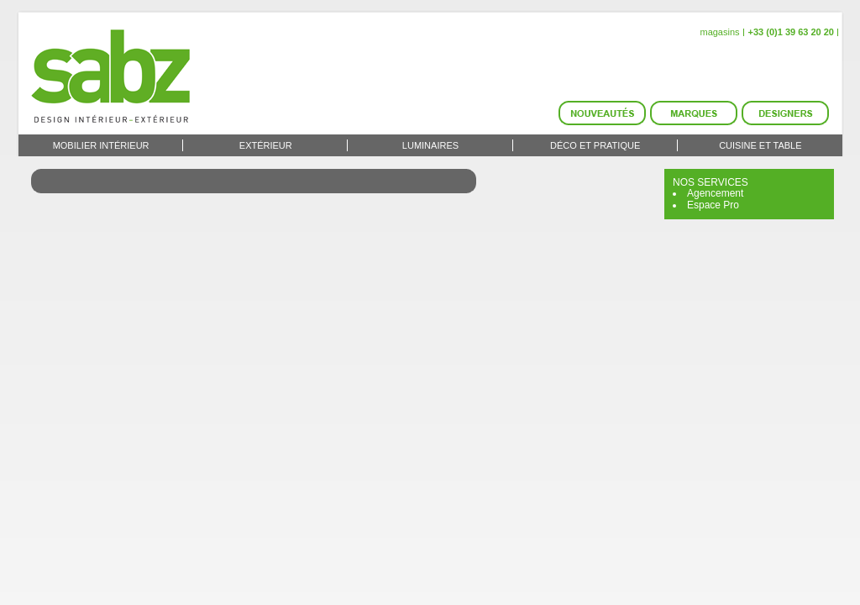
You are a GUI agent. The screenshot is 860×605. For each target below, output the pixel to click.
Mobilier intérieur (101, 145)
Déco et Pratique (595, 145)
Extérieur (265, 145)
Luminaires (430, 145)
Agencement (715, 193)
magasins (719, 32)
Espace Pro (713, 205)
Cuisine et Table (760, 145)
